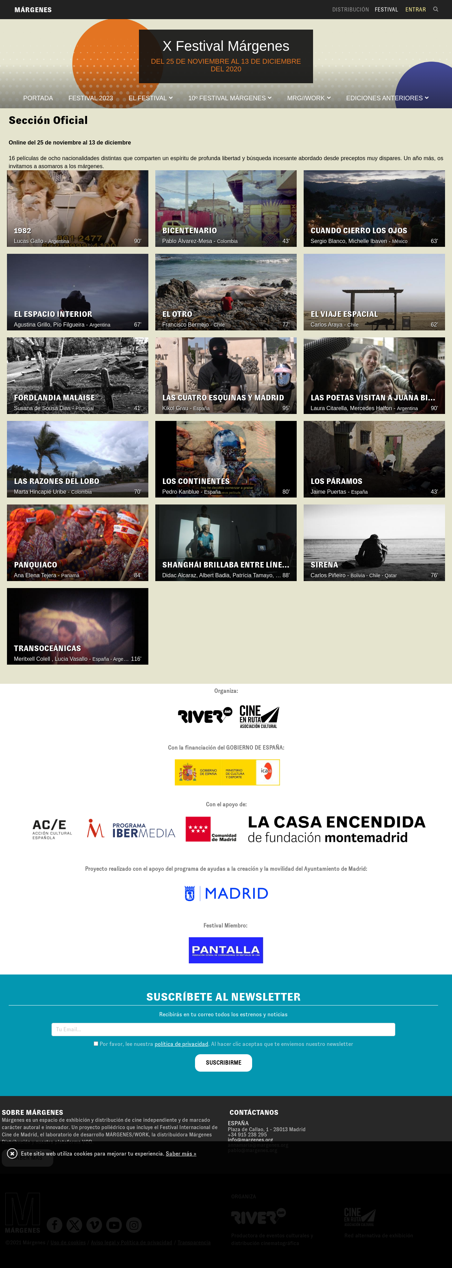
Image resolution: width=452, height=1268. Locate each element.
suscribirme (223, 1063)
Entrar (415, 10)
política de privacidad (181, 1044)
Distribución (350, 10)
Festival (386, 10)
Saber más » (181, 1154)
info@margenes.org (250, 1140)
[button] (151, 98)
